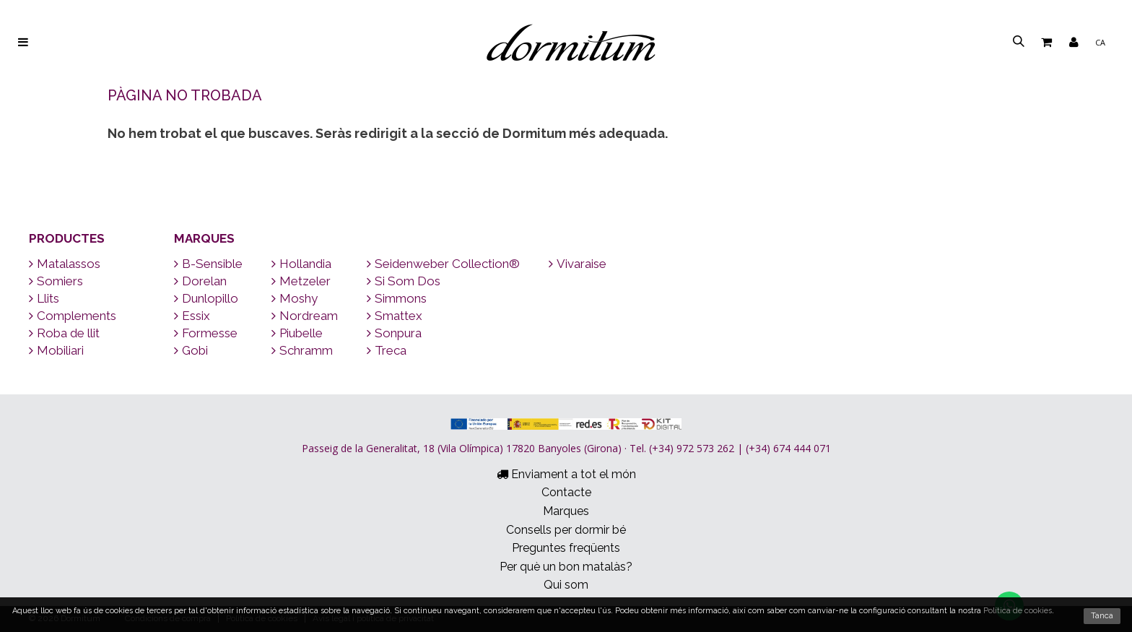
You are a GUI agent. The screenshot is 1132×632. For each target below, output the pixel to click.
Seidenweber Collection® (443, 263)
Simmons (397, 298)
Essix (192, 315)
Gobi (191, 350)
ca (1100, 42)
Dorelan (200, 281)
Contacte (566, 492)
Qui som (566, 585)
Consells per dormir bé (566, 530)
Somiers (56, 281)
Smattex (394, 315)
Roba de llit (64, 333)
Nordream (304, 315)
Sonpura (394, 333)
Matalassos (64, 263)
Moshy (294, 298)
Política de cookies (1017, 610)
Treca (386, 350)
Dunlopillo (206, 298)
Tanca (1102, 615)
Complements (72, 315)
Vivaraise (577, 263)
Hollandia (301, 263)
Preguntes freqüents (566, 548)
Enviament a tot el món (566, 474)
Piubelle (297, 333)
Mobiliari (56, 350)
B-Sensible (208, 263)
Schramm (302, 350)
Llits (44, 298)
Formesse (206, 333)
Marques (204, 238)
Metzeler (301, 281)
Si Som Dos (403, 281)
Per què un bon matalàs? (566, 566)
